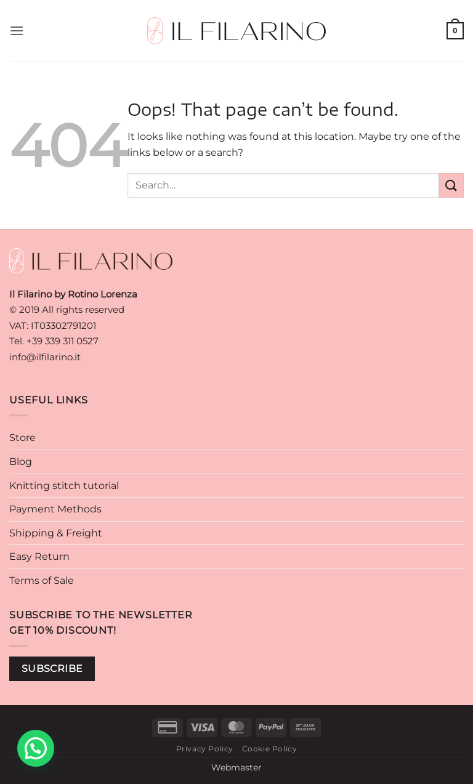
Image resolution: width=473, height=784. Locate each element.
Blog (20, 461)
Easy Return (39, 556)
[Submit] (451, 185)
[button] (16, 30)
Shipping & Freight (55, 533)
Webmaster (236, 767)
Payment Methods (55, 509)
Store (22, 437)
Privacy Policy (205, 748)
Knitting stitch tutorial (64, 485)
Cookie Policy (269, 748)
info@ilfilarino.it (45, 357)
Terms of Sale (41, 580)
